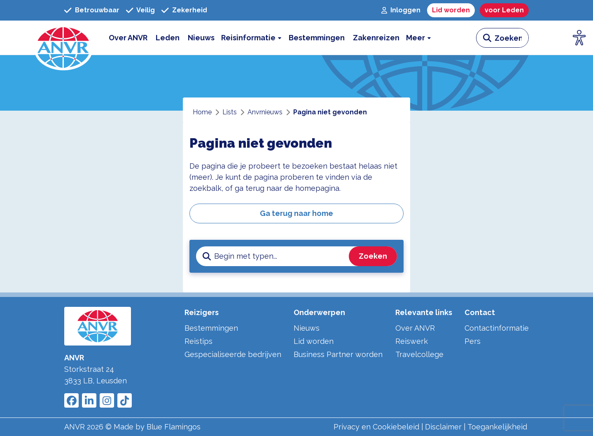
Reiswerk (411, 341)
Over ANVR (415, 328)
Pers (473, 341)
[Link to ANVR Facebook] (71, 400)
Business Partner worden (338, 354)
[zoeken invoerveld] (511, 37)
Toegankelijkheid (497, 426)
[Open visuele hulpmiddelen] (579, 38)
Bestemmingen (211, 328)
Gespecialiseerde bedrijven (232, 354)
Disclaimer (443, 426)
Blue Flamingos (174, 426)
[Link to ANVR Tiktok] (124, 400)
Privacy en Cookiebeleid (376, 426)
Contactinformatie (497, 328)
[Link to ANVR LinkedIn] (89, 400)
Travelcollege (419, 354)
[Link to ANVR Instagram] (107, 400)
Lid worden (314, 341)
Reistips (198, 341)
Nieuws (307, 328)
